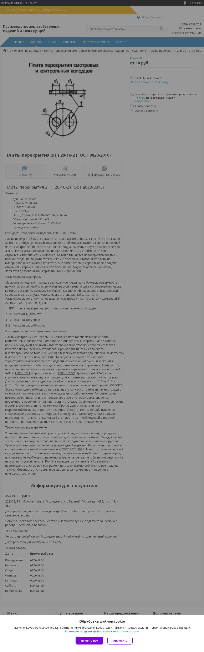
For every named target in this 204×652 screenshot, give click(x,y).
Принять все (89, 640)
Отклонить (120, 640)
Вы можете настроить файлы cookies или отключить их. (101, 631)
